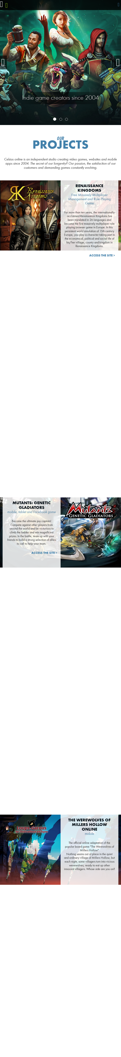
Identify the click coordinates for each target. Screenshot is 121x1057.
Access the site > (102, 255)
